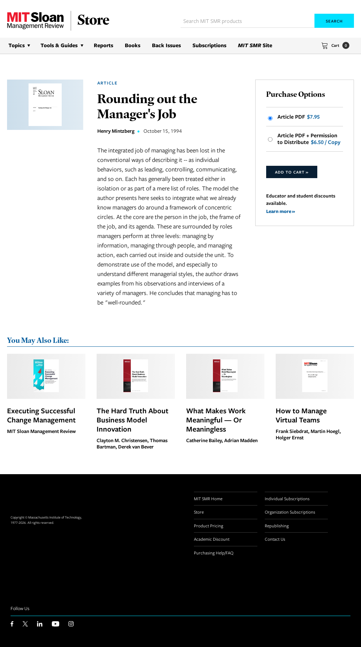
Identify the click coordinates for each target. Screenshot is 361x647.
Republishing (277, 525)
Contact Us (275, 539)
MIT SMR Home (208, 498)
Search (334, 21)
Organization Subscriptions (290, 512)
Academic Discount (212, 539)
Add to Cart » (291, 172)
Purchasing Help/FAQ (213, 552)
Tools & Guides (59, 45)
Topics (16, 45)
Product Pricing (208, 525)
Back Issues (166, 45)
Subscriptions (209, 45)
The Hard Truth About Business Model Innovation (133, 420)
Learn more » (280, 211)
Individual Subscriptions (287, 498)
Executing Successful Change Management (41, 415)
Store (199, 512)
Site (255, 45)
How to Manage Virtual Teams (301, 415)
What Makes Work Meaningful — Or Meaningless (216, 420)
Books (132, 45)
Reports (103, 45)
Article (107, 83)
